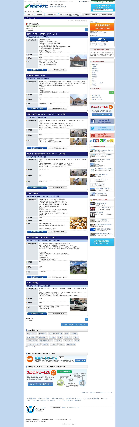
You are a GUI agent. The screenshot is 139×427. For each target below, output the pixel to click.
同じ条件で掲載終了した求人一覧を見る (74, 324)
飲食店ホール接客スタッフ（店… (104, 207)
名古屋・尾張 (53, 6)
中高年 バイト (31, 334)
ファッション (68, 340)
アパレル (58, 340)
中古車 (77, 340)
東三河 (64, 6)
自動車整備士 (43, 337)
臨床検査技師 (71, 344)
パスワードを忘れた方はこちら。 (99, 43)
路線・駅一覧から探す (97, 99)
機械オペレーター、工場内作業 (103, 155)
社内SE (97, 164)
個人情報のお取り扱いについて (74, 398)
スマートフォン (73, 424)
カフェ (62, 344)
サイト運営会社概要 (31, 398)
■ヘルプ (81, 1)
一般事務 (74, 334)
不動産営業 (42, 334)
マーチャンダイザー (33, 344)
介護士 (76, 337)
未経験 (60, 337)
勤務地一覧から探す (97, 97)
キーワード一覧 (31, 346)
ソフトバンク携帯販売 (101, 220)
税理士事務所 (31, 337)
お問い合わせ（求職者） (44, 398)
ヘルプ (28, 400)
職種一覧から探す (96, 95)
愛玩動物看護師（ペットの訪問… (104, 168)
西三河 (60, 6)
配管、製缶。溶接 (100, 184)
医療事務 (52, 337)
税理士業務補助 (99, 212)
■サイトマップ (86, 1)
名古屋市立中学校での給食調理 (103, 224)
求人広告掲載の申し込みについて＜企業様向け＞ (43, 400)
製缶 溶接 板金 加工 (102, 174)
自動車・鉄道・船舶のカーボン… (104, 233)
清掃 (66, 334)
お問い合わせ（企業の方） (58, 398)
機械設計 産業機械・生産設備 (103, 229)
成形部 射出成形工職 (100, 203)
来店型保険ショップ (46, 340)
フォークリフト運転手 (55, 334)
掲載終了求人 (78, 400)
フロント (53, 344)
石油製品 (45, 344)
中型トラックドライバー (101, 179)
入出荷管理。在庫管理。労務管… (104, 150)
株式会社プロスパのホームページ (70, 407)
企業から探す (70, 400)
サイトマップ (104, 398)
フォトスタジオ (32, 340)
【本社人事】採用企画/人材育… (103, 188)
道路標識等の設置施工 (101, 193)
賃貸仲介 (68, 337)
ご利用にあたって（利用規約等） (91, 398)
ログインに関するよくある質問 (98, 45)
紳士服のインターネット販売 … (104, 159)
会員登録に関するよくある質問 (98, 32)
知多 (58, 6)
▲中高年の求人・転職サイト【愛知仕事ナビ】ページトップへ (97, 393)
